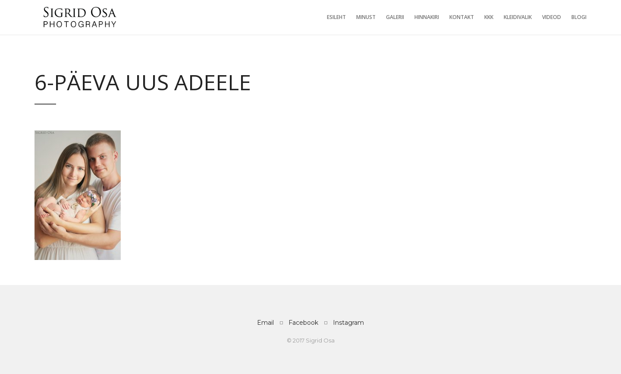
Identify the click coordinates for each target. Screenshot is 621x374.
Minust (366, 17)
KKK (488, 17)
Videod (551, 17)
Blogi (578, 17)
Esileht (336, 17)
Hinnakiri (426, 17)
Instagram (348, 322)
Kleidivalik (518, 17)
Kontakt (461, 17)
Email (265, 322)
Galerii (395, 17)
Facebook (303, 322)
